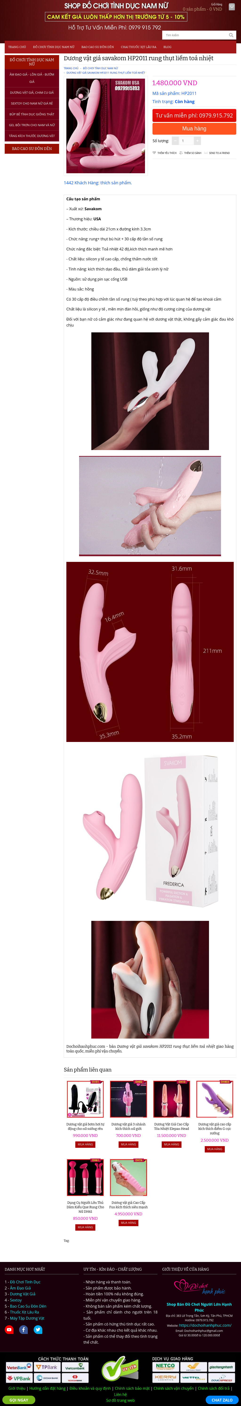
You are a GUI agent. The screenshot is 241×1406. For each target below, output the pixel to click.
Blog (168, 47)
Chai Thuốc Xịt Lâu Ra (139, 47)
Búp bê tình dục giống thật (31, 114)
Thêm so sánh (192, 153)
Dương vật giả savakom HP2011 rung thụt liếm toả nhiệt (106, 72)
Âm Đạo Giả (20, 1288)
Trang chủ (17, 47)
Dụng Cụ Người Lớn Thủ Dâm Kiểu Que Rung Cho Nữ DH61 (85, 1207)
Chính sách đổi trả (214, 1388)
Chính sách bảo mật (132, 1388)
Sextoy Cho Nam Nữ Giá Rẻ (32, 103)
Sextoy (16, 1300)
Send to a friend (219, 153)
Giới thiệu (16, 1388)
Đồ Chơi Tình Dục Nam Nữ (53, 47)
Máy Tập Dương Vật (27, 1318)
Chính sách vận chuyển (174, 1388)
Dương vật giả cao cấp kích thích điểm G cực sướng (214, 1128)
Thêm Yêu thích (167, 153)
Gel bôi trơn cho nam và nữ (32, 125)
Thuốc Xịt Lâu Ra (24, 1312)
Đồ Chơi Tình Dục (25, 1282)
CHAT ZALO (222, 1400)
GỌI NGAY (18, 1400)
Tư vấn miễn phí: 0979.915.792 (194, 115)
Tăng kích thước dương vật (32, 136)
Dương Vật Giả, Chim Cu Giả (32, 92)
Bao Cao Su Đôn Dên (97, 47)
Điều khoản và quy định (90, 1388)
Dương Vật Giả (23, 1294)
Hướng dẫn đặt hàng (47, 1388)
